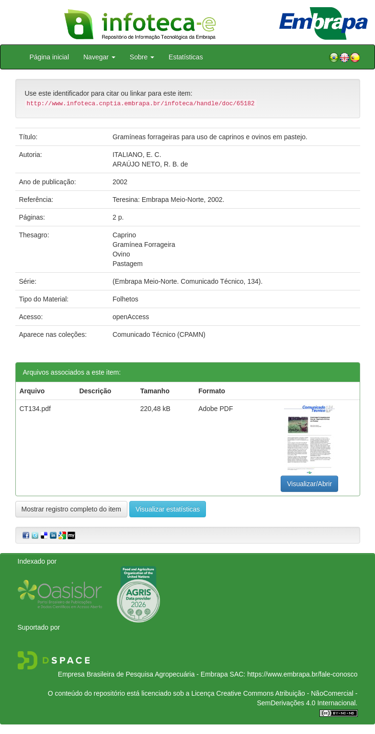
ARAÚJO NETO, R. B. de (150, 164)
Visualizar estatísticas (168, 509)
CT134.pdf (35, 408)
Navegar (99, 57)
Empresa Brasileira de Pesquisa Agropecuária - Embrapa (143, 674)
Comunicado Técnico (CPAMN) (159, 334)
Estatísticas (186, 57)
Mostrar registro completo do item (72, 509)
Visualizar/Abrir (309, 484)
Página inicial (49, 57)
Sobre (142, 57)
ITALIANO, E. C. (137, 154)
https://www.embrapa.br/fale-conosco (302, 674)
